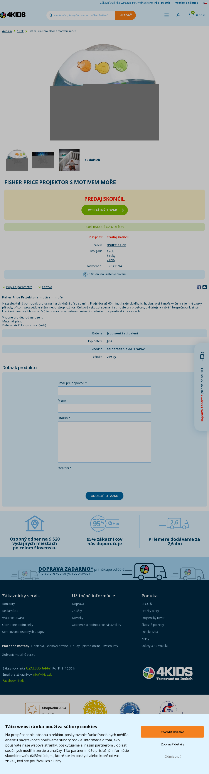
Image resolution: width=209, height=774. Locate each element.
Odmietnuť (172, 756)
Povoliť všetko (172, 732)
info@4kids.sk (42, 674)
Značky (77, 611)
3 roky (111, 255)
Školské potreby (153, 625)
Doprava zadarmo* (66, 568)
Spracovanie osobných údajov (23, 632)
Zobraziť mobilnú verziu (18, 654)
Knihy (145, 639)
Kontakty (8, 604)
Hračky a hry (150, 611)
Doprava (78, 604)
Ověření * (64, 468)
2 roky (111, 260)
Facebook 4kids (13, 680)
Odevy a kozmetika (155, 646)
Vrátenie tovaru (13, 618)
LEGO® (147, 604)
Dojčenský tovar (153, 618)
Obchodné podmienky (17, 625)
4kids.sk (7, 31)
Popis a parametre (19, 287)
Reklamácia (10, 611)
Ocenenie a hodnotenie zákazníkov (96, 625)
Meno (62, 400)
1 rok (20, 31)
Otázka (47, 287)
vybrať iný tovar (106, 210)
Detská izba (150, 632)
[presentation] (91, 479)
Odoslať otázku (104, 496)
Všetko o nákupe (186, 3)
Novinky (77, 618)
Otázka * (64, 418)
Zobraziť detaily (172, 744)
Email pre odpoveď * (72, 383)
